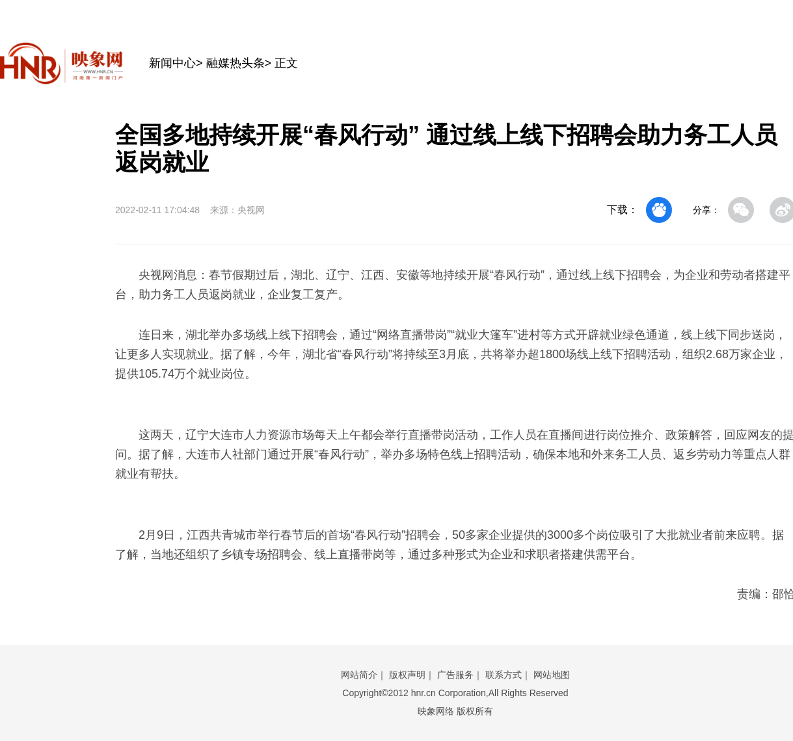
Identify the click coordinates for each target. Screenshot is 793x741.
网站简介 (359, 675)
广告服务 (455, 675)
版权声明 (407, 675)
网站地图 (551, 675)
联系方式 (503, 675)
